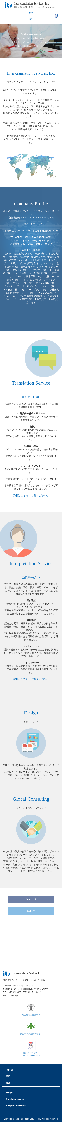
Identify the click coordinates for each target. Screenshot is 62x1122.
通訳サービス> (31, 577)
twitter (31, 910)
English (10, 1093)
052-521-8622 (15, 992)
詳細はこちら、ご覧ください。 (31, 495)
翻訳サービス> (31, 396)
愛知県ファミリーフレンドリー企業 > (31, 1053)
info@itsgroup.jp (46, 7)
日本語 (9, 1070)
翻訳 (31, 12)
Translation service (15, 1099)
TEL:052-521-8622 (23, 7)
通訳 (31, 19)
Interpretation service (16, 1106)
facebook (31, 899)
